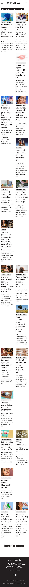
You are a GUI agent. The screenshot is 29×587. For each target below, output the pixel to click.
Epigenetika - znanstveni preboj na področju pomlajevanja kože (21, 114)
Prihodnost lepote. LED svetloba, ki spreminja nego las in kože (20, 71)
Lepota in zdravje (6, 22)
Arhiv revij (17, 570)
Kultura (20, 568)
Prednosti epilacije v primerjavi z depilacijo (6, 363)
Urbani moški (11, 568)
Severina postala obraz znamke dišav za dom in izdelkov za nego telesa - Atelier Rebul (6, 239)
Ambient (4, 229)
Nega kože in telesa (21, 314)
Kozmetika (4, 105)
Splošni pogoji (12, 581)
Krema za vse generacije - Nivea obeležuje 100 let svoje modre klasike (7, 30)
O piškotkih (13, 583)
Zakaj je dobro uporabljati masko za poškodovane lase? (22, 282)
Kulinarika (22, 564)
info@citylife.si (21, 583)
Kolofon (19, 581)
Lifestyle (12, 563)
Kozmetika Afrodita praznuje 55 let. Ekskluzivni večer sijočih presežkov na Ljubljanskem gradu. (6, 117)
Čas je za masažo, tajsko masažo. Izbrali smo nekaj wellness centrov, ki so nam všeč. (7, 284)
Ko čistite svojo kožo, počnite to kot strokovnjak (6, 518)
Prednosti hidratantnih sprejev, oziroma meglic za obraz (21, 366)
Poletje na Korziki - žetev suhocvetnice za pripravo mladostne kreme (21, 324)
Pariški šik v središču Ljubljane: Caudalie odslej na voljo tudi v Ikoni (22, 30)
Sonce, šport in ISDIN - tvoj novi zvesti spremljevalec (22, 518)
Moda (18, 563)
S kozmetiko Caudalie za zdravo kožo (6, 194)
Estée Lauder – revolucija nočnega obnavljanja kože (21, 155)
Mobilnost (18, 566)
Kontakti (11, 570)
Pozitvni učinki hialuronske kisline (6, 484)
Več (4, 51)
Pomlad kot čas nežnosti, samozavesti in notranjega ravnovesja (22, 197)
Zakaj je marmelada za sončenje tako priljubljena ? (7, 406)
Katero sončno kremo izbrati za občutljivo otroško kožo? (7, 445)
